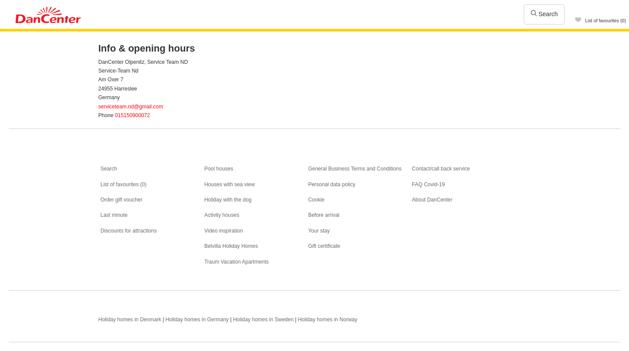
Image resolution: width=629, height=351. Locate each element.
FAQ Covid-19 (428, 184)
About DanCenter (432, 200)
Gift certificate (324, 246)
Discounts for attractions (128, 231)
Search (544, 13)
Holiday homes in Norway (327, 319)
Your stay (319, 231)
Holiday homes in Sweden (263, 319)
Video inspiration (223, 231)
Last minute (114, 215)
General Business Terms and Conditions (354, 169)
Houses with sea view (229, 184)
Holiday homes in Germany (197, 319)
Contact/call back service (441, 169)
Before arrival (323, 215)
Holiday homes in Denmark (129, 319)
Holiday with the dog (228, 200)
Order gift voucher (121, 200)
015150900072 (132, 115)
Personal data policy (331, 184)
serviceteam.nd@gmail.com (130, 107)
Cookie (316, 200)
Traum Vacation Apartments (236, 262)
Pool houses (218, 169)
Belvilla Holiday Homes (231, 246)
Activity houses (221, 215)
